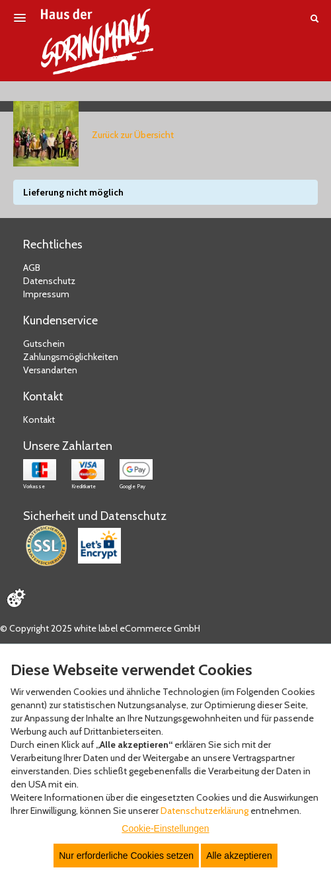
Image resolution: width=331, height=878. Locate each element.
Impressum (46, 294)
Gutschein (44, 343)
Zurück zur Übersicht (133, 135)
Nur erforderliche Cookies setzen (126, 855)
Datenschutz (49, 281)
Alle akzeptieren (239, 855)
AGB (31, 268)
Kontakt (39, 419)
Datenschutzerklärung (204, 811)
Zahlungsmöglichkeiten (70, 357)
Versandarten (50, 370)
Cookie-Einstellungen (165, 828)
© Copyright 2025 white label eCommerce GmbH (100, 628)
